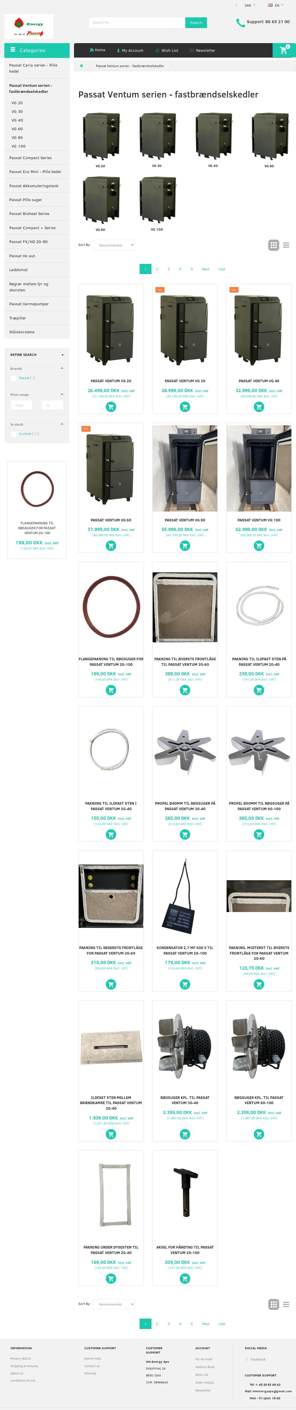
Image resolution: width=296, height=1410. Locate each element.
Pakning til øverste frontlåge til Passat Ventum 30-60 (185, 661)
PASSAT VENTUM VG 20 (111, 380)
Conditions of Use (22, 1380)
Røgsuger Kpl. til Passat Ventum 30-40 (185, 1100)
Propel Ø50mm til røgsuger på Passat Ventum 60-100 (259, 806)
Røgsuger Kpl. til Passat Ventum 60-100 (259, 1100)
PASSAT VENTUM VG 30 (185, 380)
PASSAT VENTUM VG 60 (111, 520)
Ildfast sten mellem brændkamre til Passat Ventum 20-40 (111, 1103)
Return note (92, 1358)
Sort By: (84, 244)
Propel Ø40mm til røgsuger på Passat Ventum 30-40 (185, 806)
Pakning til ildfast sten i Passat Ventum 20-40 (111, 806)
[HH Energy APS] (28, 26)
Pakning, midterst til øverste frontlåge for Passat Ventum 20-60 (259, 953)
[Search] (196, 22)
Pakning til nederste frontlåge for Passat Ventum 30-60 (111, 950)
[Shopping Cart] (284, 50)
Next (205, 268)
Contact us (92, 1366)
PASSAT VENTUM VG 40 (259, 380)
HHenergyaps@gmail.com (272, 1391)
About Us (16, 1373)
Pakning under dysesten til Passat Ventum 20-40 (111, 1249)
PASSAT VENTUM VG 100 (259, 520)
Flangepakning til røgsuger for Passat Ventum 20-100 (37, 528)
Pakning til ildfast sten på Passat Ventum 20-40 (259, 661)
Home (100, 49)
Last (222, 268)
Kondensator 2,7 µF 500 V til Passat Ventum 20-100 (185, 950)
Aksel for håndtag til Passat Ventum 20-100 (185, 1249)
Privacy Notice (20, 1358)
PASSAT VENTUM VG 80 (185, 520)
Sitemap (90, 1373)
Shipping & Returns (24, 1366)
